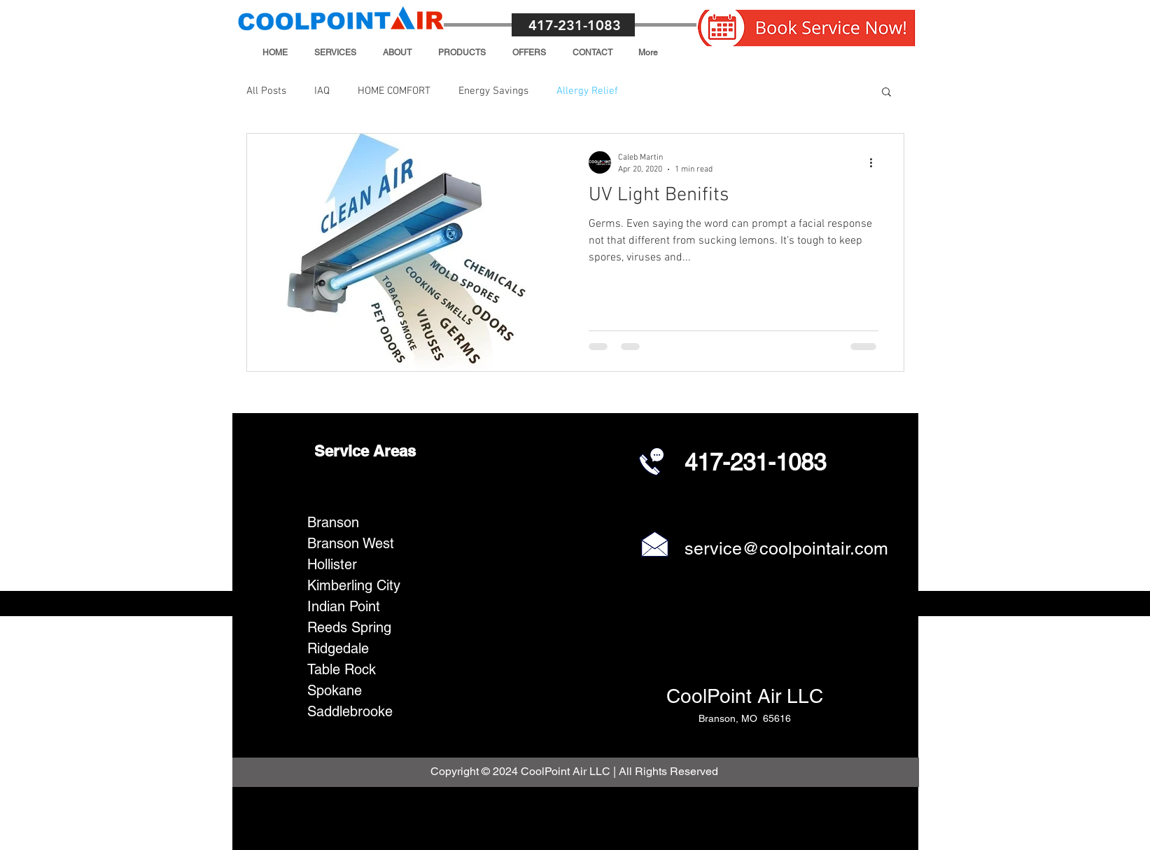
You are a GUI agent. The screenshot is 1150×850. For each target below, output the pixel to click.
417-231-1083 (574, 25)
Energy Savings (493, 91)
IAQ (322, 91)
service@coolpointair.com (786, 548)
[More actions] (876, 162)
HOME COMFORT (394, 91)
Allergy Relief (587, 91)
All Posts (266, 91)
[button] (335, 52)
